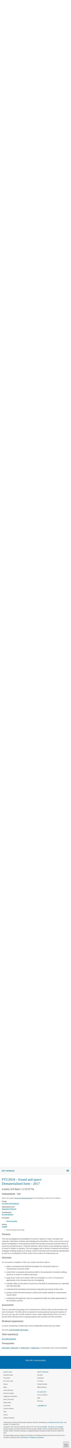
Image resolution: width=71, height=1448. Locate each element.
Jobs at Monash (8, 1390)
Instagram (19, 1365)
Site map (40, 1401)
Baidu (51, 1365)
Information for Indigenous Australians (32, 1437)
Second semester (11, 1221)
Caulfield (4, 1226)
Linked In (24, 1365)
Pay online (6, 1378)
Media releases (42, 1387)
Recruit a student (8, 1393)
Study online (7, 1402)
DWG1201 (14, 1348)
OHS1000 (5, 1348)
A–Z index (40, 1381)
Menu (3, 4)
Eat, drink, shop (8, 1381)
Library (5, 1384)
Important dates (8, 1375)
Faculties (40, 1375)
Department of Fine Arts (9, 1209)
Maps (5, 1387)
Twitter (28, 1365)
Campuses (40, 1378)
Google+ (37, 1365)
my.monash (6, 1405)
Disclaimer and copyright (55, 1427)
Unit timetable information (18, 1330)
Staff (4, 1411)
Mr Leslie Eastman (7, 1214)
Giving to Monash (8, 1418)
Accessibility (43, 1427)
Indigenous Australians (10, 1396)
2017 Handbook (8, 1171)
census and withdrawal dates (23, 1198)
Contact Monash (42, 1384)
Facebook (33, 1365)
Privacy (5, 1429)
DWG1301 (25, 1348)
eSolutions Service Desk (55, 1422)
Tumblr (42, 1365)
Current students (8, 1408)
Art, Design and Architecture (10, 1203)
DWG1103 (35, 1348)
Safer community (8, 1399)
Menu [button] (68, 1170)
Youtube (46, 1365)
